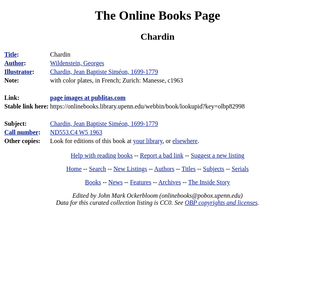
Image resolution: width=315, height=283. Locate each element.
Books (93, 182)
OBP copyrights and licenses (221, 202)
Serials (240, 168)
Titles (188, 168)
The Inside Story (209, 182)
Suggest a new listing (217, 155)
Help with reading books (102, 155)
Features (140, 182)
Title (10, 54)
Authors (164, 168)
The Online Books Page (157, 15)
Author (14, 63)
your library (148, 141)
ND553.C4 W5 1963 (76, 132)
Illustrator (18, 71)
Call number (21, 132)
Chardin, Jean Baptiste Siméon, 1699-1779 (104, 123)
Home (74, 168)
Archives (169, 182)
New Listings (130, 168)
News (115, 182)
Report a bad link (161, 155)
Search (97, 168)
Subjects (213, 168)
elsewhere (185, 141)
